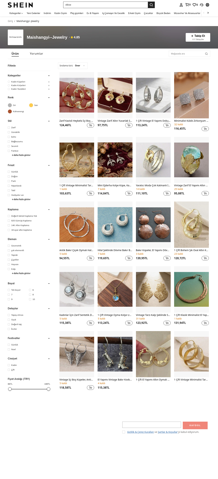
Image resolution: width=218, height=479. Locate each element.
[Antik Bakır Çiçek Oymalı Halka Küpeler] (76, 224)
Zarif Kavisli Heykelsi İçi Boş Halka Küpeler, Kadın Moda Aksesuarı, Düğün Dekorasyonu (76, 120)
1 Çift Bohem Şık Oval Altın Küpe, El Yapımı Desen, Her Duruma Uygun (191, 250)
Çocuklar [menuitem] (148, 13)
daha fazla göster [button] (21, 155)
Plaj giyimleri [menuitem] (76, 13)
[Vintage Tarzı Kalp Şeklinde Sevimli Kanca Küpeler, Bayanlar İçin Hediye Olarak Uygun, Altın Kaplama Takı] (153, 289)
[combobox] (72, 66)
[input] (151, 425)
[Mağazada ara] (189, 54)
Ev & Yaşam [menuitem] (93, 13)
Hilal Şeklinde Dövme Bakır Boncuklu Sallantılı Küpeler (115, 250)
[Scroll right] (208, 13)
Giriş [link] (10, 21)
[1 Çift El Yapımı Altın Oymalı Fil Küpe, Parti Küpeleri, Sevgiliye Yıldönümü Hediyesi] (153, 354)
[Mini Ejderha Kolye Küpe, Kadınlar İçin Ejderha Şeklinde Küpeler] (115, 160)
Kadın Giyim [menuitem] (60, 13)
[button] (105, 5)
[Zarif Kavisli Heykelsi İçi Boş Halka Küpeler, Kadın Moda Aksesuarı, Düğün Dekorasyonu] (76, 95)
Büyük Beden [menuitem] (163, 13)
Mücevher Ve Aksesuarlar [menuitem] (187, 13)
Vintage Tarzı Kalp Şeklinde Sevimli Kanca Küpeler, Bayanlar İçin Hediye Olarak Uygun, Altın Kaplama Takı (153, 315)
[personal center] (181, 5)
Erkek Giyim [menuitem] (134, 13)
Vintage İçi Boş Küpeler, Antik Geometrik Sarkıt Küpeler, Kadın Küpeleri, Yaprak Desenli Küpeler (76, 379)
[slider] (10, 389)
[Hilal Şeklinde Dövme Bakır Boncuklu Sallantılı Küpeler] (115, 224)
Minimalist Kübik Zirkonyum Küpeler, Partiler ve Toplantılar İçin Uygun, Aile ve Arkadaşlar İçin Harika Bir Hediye (191, 120)
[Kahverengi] (18, 111)
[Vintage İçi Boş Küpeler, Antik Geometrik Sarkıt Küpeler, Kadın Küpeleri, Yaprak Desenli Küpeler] (76, 354)
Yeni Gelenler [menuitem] (33, 13)
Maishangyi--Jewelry (47, 37)
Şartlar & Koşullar (168, 432)
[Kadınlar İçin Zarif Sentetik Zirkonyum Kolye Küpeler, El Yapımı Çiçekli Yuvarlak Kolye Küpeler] (76, 289)
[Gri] (18, 105)
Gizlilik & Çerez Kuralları (140, 432)
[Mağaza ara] (206, 53)
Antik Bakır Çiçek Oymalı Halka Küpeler (76, 250)
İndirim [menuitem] (47, 13)
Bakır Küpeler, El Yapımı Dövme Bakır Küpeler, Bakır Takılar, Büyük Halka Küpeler (153, 250)
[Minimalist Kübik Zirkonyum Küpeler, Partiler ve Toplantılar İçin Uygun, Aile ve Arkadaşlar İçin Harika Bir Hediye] (191, 95)
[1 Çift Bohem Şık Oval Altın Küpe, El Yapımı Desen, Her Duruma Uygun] (191, 224)
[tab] (15, 53)
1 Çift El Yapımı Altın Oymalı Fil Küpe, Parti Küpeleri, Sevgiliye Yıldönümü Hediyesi (153, 379)
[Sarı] (39, 105)
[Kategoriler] (16, 13)
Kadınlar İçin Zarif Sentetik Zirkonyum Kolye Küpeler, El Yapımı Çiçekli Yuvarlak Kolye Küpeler (76, 315)
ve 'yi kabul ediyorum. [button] (163, 432)
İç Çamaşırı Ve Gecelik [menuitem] (113, 13)
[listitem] (77, 102)
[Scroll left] (204, 13)
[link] (188, 5)
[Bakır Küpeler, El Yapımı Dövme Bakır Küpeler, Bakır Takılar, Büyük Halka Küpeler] (153, 224)
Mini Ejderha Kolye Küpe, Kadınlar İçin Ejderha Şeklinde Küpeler (115, 185)
